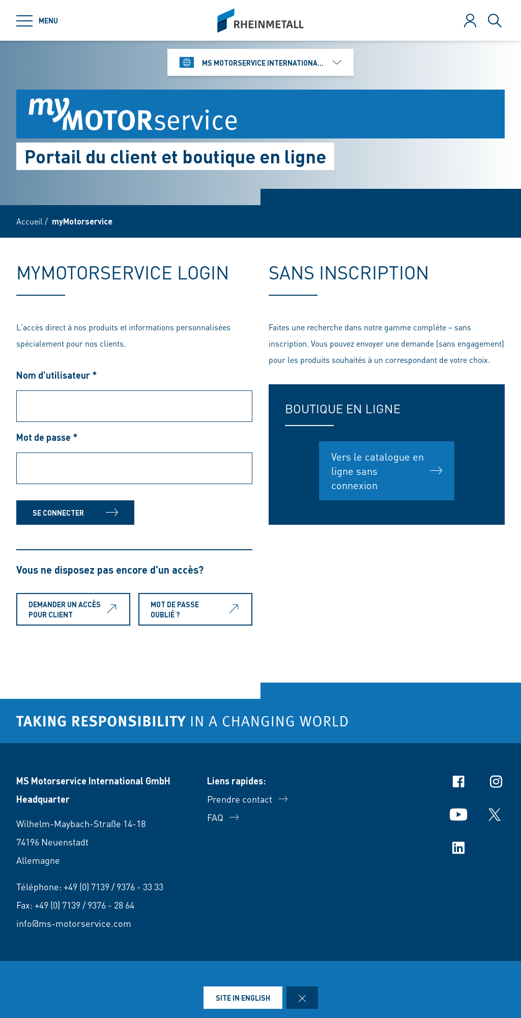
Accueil (29, 221)
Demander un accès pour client (74, 609)
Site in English (243, 997)
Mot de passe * (47, 437)
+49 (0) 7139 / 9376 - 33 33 (113, 886)
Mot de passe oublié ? (197, 609)
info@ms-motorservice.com (73, 923)
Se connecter (75, 512)
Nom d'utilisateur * (56, 375)
